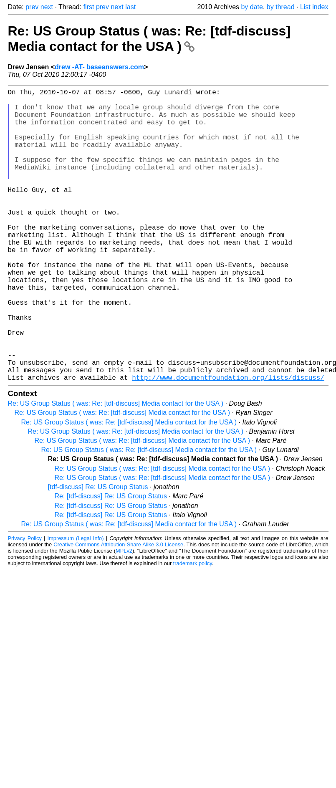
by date (252, 6)
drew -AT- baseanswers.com (99, 67)
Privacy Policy (25, 603)
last (130, 6)
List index (314, 6)
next (46, 6)
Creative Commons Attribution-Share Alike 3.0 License (118, 609)
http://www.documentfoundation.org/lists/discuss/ (228, 442)
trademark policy (192, 628)
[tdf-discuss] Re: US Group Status (98, 552)
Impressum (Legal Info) (76, 603)
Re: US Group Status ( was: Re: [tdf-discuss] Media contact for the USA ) (149, 38)
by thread (281, 6)
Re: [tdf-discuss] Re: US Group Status (111, 561)
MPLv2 (124, 616)
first (88, 6)
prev (31, 6)
